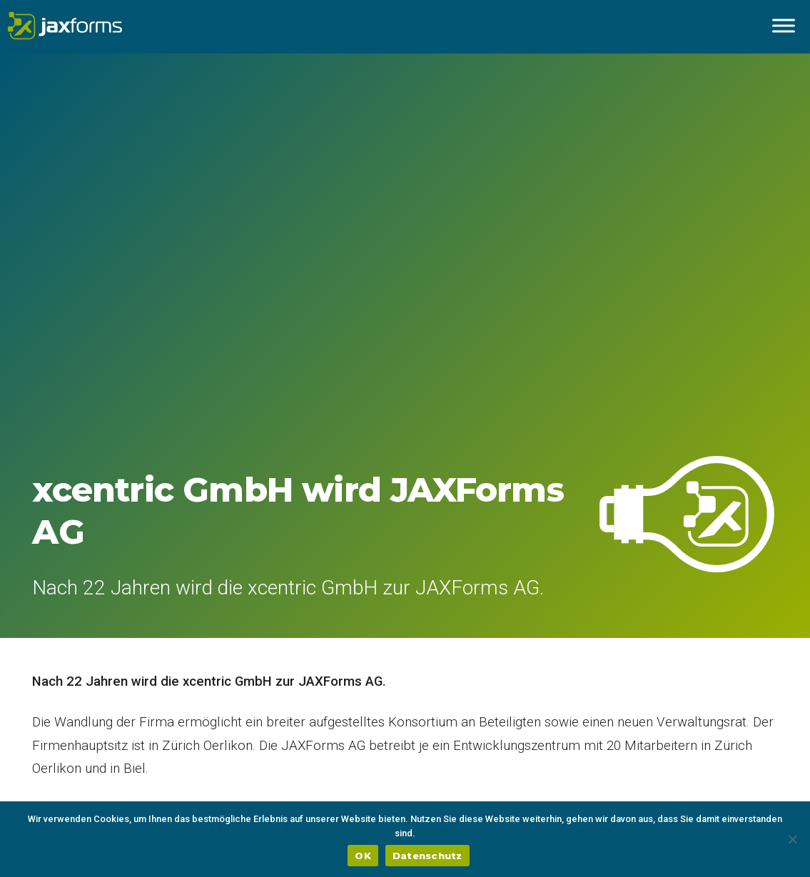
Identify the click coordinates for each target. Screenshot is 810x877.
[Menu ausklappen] (783, 25)
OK (363, 855)
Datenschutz (427, 855)
